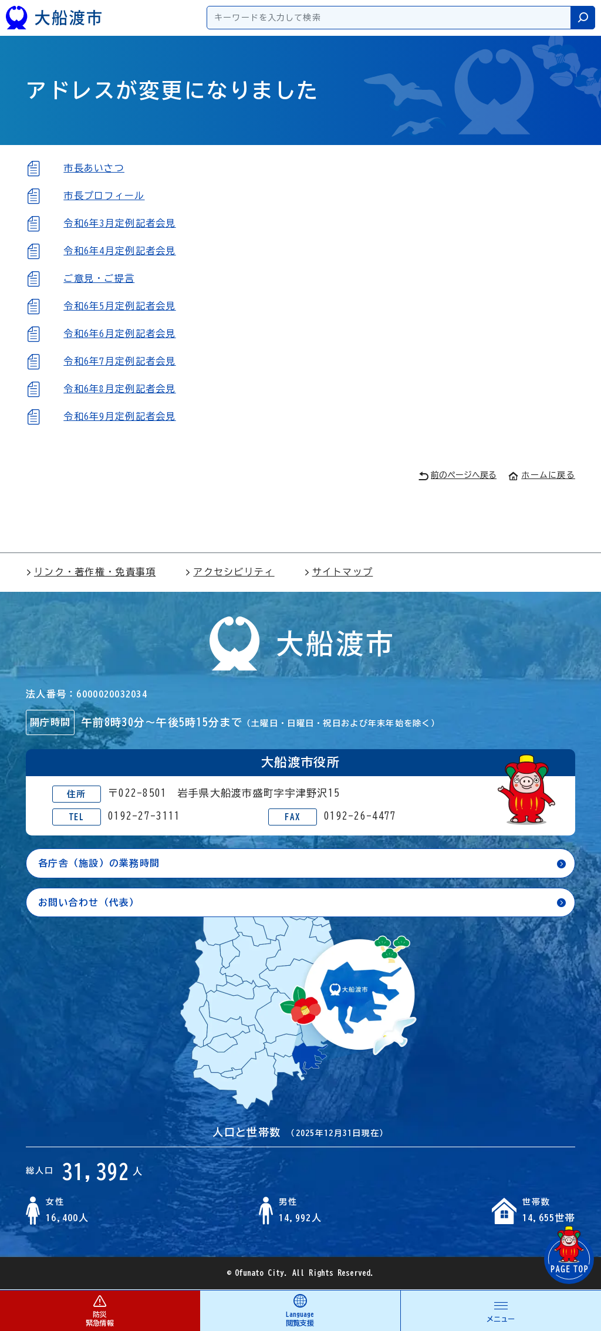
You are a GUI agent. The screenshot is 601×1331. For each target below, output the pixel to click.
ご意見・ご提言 (98, 278)
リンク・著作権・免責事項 (91, 572)
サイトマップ (338, 572)
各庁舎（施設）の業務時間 (99, 863)
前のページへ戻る (457, 476)
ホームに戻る (541, 475)
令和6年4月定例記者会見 (119, 250)
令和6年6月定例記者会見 (119, 333)
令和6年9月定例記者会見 (119, 416)
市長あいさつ (93, 168)
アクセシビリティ (229, 572)
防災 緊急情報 (100, 1310)
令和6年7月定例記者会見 (119, 361)
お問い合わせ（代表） (89, 902)
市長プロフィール (103, 195)
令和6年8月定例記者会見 (119, 388)
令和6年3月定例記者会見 (119, 223)
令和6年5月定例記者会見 (119, 306)
